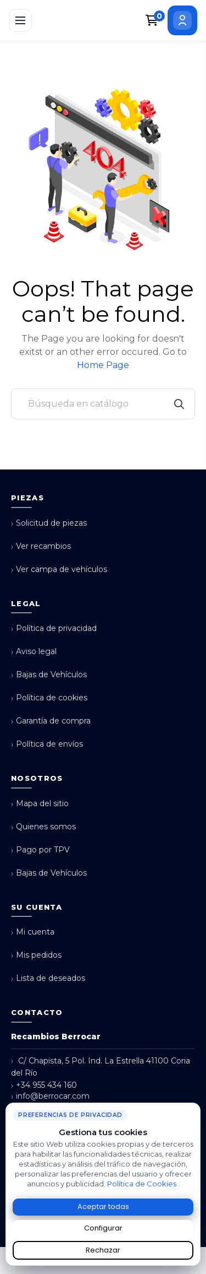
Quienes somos (43, 827)
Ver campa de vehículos (59, 569)
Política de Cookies (142, 1183)
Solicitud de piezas (49, 523)
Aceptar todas (103, 1206)
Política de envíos (47, 744)
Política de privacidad (54, 628)
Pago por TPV (40, 850)
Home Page (103, 365)
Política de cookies (49, 698)
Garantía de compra (51, 721)
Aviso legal (34, 651)
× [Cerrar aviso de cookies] (194, 1107)
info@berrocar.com (50, 1096)
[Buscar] (103, 403)
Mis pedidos (36, 955)
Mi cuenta (32, 932)
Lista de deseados (48, 978)
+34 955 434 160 (44, 1085)
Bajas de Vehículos (49, 675)
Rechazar (103, 1250)
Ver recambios (41, 546)
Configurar (103, 1228)
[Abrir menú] (20, 20)
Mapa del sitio (40, 803)
